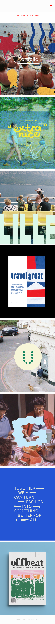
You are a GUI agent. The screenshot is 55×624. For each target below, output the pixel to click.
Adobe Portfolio (33, 619)
